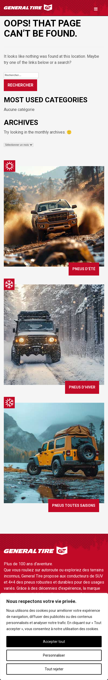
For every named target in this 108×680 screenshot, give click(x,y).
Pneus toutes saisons (73, 505)
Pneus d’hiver (82, 387)
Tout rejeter (54, 669)
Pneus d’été (83, 269)
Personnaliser (54, 655)
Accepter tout (54, 642)
